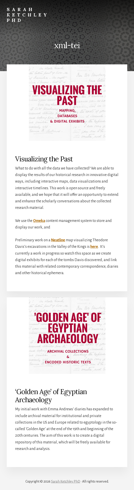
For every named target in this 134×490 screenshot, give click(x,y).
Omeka (39, 221)
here (94, 247)
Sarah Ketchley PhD (28, 15)
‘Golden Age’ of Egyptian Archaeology (51, 395)
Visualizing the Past (44, 159)
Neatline (58, 240)
